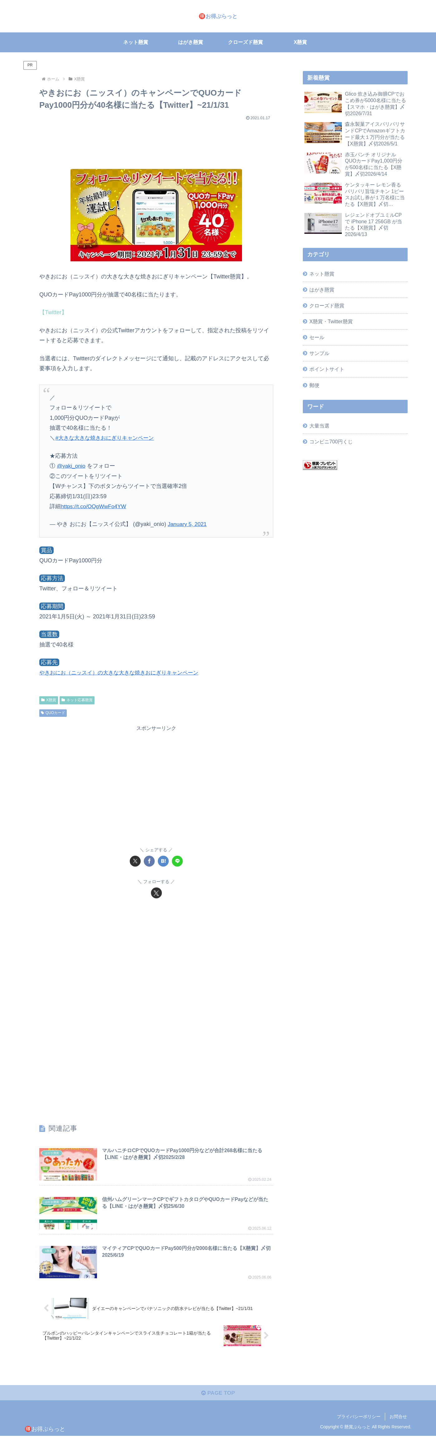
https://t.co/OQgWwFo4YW (94, 506)
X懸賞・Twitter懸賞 (330, 321)
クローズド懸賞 (326, 305)
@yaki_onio (71, 466)
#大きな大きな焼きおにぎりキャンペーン (107, 438)
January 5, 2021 (188, 524)
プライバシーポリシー (358, 1418)
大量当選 (319, 425)
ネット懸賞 (321, 274)
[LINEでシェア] (177, 861)
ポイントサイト (326, 369)
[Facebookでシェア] (149, 861)
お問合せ (398, 1418)
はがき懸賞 (321, 289)
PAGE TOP (218, 1395)
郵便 (314, 385)
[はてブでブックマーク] (163, 861)
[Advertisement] (156, 141)
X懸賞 (48, 700)
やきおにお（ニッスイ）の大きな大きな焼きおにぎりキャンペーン (123, 672)
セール (316, 337)
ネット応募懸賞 (77, 700)
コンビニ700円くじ (331, 441)
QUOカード (53, 713)
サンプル (319, 353)
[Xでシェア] (135, 861)
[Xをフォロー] (156, 892)
